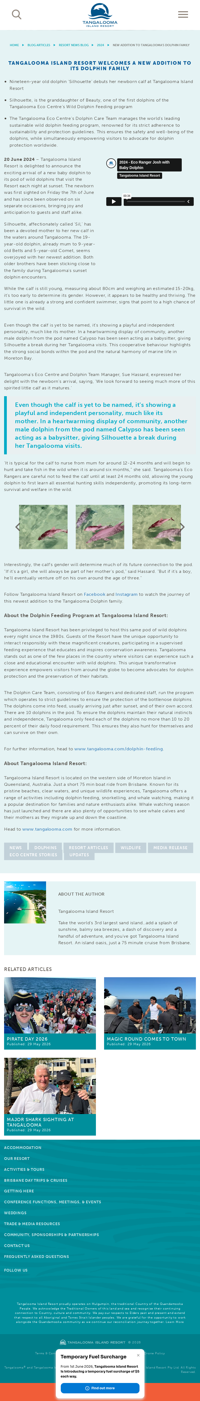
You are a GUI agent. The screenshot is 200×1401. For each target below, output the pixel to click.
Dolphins (45, 847)
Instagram (127, 594)
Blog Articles (39, 45)
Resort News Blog (74, 45)
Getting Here (19, 1191)
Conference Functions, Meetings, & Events (52, 1202)
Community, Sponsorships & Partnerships (51, 1235)
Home (14, 45)
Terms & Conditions (50, 1353)
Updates (79, 854)
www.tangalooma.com (47, 829)
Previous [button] (17, 527)
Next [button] (182, 527)
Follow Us (16, 1270)
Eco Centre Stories (33, 854)
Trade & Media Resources (32, 1224)
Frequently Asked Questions (36, 1256)
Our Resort (17, 1158)
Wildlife (131, 847)
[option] (43, 527)
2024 (100, 45)
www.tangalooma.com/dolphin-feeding (118, 748)
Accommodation (22, 1147)
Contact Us (17, 1245)
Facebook (94, 594)
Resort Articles (88, 847)
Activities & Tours (24, 1169)
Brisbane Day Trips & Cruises (35, 1180)
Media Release (170, 847)
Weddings (15, 1213)
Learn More (175, 1322)
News (16, 847)
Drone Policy (154, 1353)
